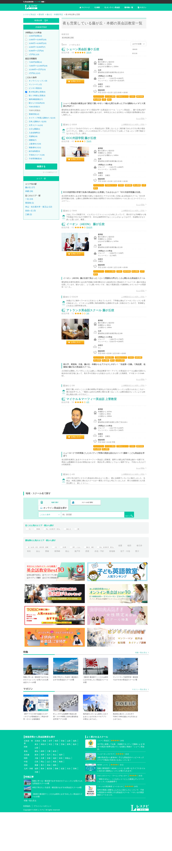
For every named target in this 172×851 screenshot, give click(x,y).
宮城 (62, 780)
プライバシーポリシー (42, 845)
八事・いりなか (91, 579)
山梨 (36, 786)
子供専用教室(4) (35, 159)
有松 (58, 584)
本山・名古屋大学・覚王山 (58, 560)
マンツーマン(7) (35, 84)
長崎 (56, 807)
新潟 (36, 793)
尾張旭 (39, 560)
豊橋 (76, 584)
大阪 (36, 797)
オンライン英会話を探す (118, 538)
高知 (48, 804)
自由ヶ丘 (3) (30, 211)
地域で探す (55, 538)
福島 (75, 780)
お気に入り (78, 84)
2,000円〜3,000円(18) (37, 40)
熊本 (42, 807)
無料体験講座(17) (36, 99)
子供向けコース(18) (37, 155)
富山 (54, 793)
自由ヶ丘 (79, 560)
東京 (36, 783)
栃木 (75, 783)
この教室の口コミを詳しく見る (130, 127)
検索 (97, 7)
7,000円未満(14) (35, 62)
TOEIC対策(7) (34, 107)
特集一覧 (129, 7)
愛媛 (36, 804)
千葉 (56, 783)
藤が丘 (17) (30, 187)
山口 (48, 800)
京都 (48, 797)
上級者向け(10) (35, 144)
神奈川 (43, 783)
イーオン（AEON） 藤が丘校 (88, 241)
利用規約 (26, 845)
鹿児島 (49, 807)
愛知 (36, 790)
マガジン (142, 7)
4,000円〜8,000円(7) (37, 47)
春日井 (48, 584)
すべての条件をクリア (50, 172)
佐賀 (62, 807)
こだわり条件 (45, 544)
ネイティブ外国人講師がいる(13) (42, 118)
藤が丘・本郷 (109, 579)
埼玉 (50, 783)
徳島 (54, 804)
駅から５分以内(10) (37, 103)
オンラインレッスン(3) (38, 81)
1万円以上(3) (34, 54)
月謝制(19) (33, 136)
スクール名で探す (86, 538)
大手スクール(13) (36, 125)
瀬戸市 (106, 584)
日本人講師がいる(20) (37, 121)
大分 (68, 807)
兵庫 (42, 797)
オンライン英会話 (112, 7)
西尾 (116, 584)
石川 (48, 793)
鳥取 (54, 800)
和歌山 (67, 797)
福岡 (36, 807)
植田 (38, 584)
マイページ (85, 7)
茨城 (62, 783)
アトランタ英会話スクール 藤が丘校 (93, 336)
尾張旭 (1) (29, 203)
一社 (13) (29, 199)
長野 (42, 793)
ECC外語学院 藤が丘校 (84, 146)
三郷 (90, 560)
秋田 (56, 780)
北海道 (37, 780)
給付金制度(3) (34, 151)
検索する (41, 166)
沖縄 (36, 811)
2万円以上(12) (34, 73)
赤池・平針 (128, 584)
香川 (42, 804)
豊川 (55, 590)
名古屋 (77, 579)
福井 (61, 793)
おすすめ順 (136, 44)
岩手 (50, 780)
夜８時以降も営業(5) (37, 92)
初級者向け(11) (35, 147)
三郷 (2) (28, 214)
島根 (61, 800)
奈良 (61, 797)
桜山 (96, 584)
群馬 (68, 783)
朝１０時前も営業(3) (37, 96)
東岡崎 (86, 584)
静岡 (42, 790)
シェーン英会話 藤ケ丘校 (85, 51)
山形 (68, 780)
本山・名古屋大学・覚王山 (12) (38, 207)
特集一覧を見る (141, 691)
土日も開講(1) (34, 129)
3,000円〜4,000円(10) (37, 43)
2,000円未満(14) (35, 36)
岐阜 (54, 790)
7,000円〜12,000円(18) (38, 66)
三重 (48, 790)
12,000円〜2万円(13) (37, 69)
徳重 (29, 584)
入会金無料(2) (34, 133)
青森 (44, 780)
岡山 (42, 800)
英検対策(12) (34, 114)
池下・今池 (43, 590)
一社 (29, 560)
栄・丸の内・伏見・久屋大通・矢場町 (43, 579)
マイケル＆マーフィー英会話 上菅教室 (94, 431)
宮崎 (75, 807)
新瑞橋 (30, 590)
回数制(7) (32, 140)
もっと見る (138, 121)
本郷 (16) (29, 191)
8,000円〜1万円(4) (36, 51)
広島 (36, 800)
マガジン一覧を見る (139, 728)
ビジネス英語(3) (35, 88)
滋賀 (54, 797)
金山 (67, 584)
